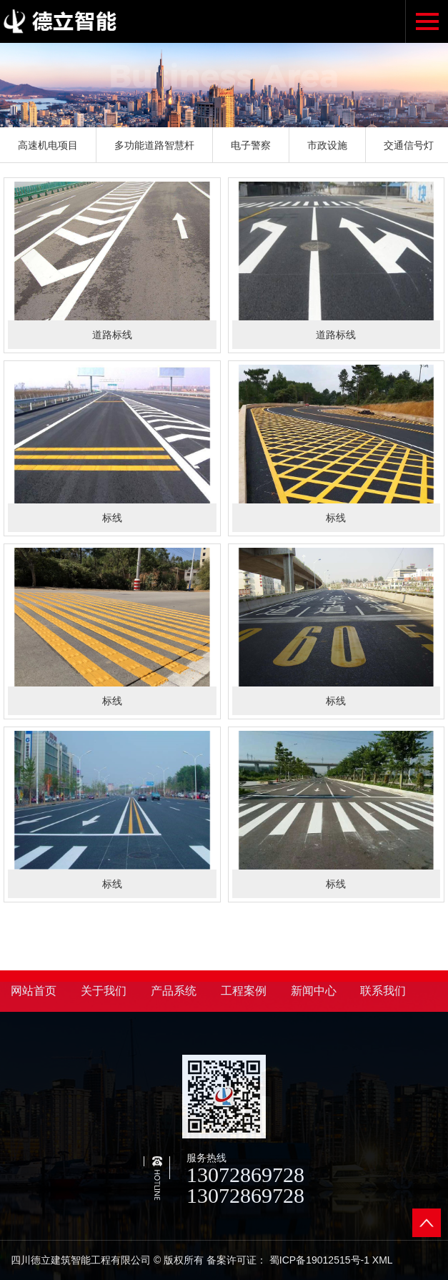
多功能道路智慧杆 (154, 145)
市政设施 (327, 145)
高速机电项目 (48, 145)
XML (382, 1260)
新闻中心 (314, 991)
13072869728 (245, 1174)
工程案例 (244, 991)
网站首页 (33, 991)
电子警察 (251, 145)
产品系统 (173, 991)
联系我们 (383, 991)
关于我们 (103, 991)
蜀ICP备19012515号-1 (319, 1260)
